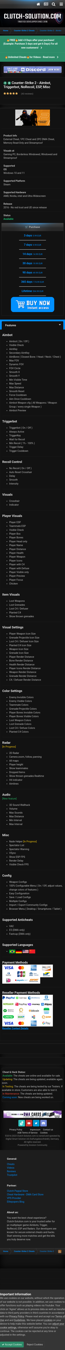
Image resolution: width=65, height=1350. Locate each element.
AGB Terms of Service (28, 1133)
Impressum (35, 1129)
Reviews (11, 1171)
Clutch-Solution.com (26, 1136)
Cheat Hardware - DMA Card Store (25, 1194)
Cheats (11, 1164)
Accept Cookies (12, 1344)
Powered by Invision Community (32, 1145)
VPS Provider (14, 1198)
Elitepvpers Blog (15, 1201)
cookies (48, 1320)
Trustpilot (12, 1175)
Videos (10, 1167)
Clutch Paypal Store (17, 1191)
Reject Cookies (34, 1344)
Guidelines (19, 1320)
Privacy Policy (15, 1129)
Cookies (43, 1133)
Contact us (48, 1129)
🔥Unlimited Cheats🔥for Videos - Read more (30, 57)
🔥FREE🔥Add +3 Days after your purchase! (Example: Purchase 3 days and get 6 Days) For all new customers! (30, 44)
